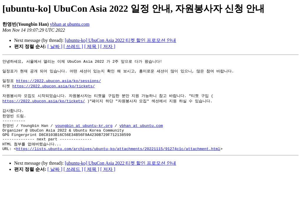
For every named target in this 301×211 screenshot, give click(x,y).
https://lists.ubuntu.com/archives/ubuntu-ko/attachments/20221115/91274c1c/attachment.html (118, 159)
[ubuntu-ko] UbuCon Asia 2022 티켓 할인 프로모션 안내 (120, 40)
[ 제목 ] (91, 46)
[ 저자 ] (107, 46)
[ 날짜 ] (54, 46)
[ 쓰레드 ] (73, 46)
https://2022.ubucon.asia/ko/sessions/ (58, 83)
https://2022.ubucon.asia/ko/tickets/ (53, 88)
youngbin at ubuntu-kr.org (83, 132)
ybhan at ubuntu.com (70, 24)
